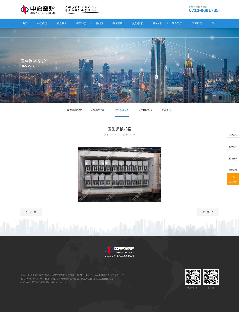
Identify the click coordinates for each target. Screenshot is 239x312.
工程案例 (197, 23)
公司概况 (42, 23)
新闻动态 (81, 23)
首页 (25, 23)
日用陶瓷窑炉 (145, 110)
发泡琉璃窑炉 (74, 110)
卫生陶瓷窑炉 (122, 110)
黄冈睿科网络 (38, 282)
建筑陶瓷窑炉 (98, 110)
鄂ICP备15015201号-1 (57, 282)
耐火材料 (157, 23)
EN (213, 23)
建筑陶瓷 (118, 23)
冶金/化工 (177, 23)
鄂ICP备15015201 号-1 (113, 275)
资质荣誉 (62, 23)
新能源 (99, 23)
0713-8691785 (204, 10)
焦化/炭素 (137, 23)
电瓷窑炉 (167, 110)
